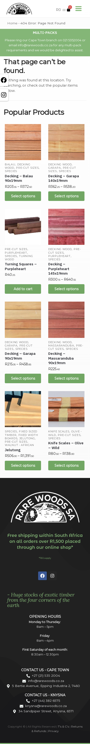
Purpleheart (16, 252)
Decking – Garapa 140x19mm (63, 178)
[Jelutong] (23, 409)
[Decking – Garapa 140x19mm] (66, 142)
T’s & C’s (63, 726)
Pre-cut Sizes (27, 167)
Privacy (53, 731)
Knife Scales (58, 431)
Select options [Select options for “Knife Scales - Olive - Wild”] (66, 465)
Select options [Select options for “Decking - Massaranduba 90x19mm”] (66, 378)
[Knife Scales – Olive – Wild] (66, 409)
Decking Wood (60, 164)
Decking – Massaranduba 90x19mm (61, 358)
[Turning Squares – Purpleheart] (23, 227)
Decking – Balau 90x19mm (19, 178)
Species (11, 171)
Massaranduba (61, 345)
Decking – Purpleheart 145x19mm (58, 269)
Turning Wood (19, 257)
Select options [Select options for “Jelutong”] (23, 465)
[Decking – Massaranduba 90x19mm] (66, 320)
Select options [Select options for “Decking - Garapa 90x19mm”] (23, 378)
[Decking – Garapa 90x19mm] (23, 320)
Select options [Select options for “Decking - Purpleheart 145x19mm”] (66, 289)
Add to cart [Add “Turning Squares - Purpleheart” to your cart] (23, 289)
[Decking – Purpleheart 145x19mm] (66, 227)
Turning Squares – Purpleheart (21, 266)
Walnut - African (19, 445)
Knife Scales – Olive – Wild (66, 445)
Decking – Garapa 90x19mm (20, 356)
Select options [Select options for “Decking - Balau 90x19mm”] (23, 196)
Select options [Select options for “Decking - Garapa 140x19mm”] (66, 196)
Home (12, 23)
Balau (10, 164)
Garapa (54, 167)
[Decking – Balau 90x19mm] (23, 142)
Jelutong (27, 438)
